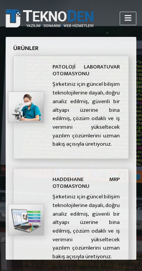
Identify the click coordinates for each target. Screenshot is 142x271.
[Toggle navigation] (128, 18)
